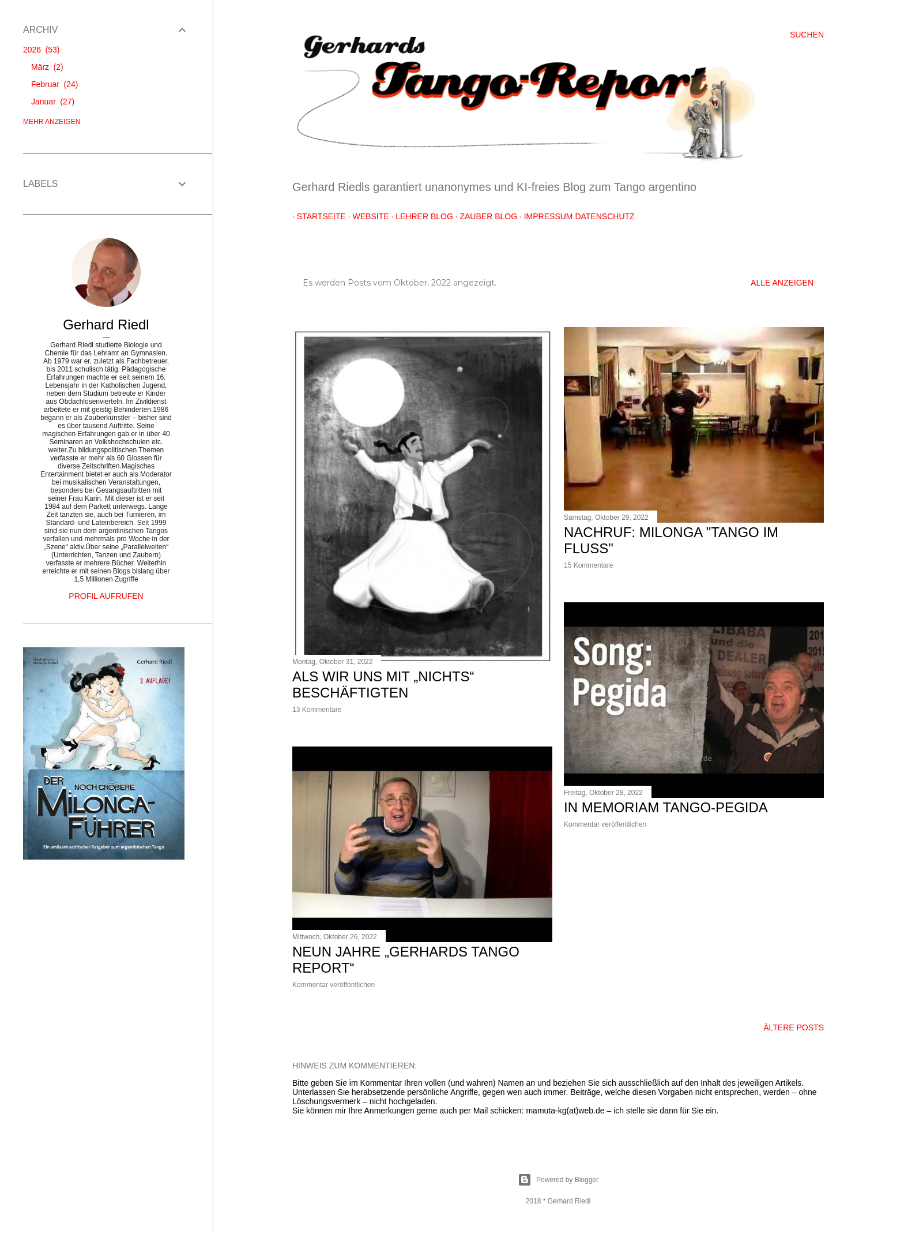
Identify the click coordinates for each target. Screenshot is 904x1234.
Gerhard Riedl (106, 324)
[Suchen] (807, 34)
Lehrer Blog (420, 216)
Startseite (316, 216)
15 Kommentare (588, 565)
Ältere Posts (793, 1027)
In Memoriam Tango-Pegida (666, 807)
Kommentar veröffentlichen (605, 824)
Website (366, 216)
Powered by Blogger (558, 1180)
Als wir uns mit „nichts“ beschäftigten (383, 684)
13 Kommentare (316, 710)
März (47, 67)
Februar (54, 84)
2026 (41, 49)
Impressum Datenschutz (574, 216)
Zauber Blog (484, 216)
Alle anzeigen (782, 282)
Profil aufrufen (106, 596)
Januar (52, 101)
